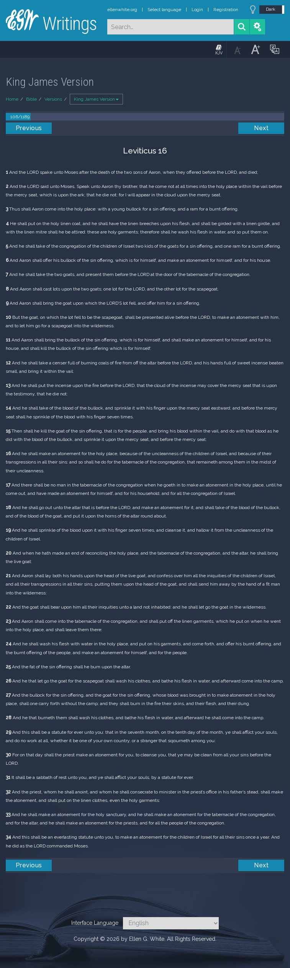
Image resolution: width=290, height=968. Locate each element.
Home (12, 99)
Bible (31, 99)
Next (261, 128)
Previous (29, 128)
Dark (270, 9)
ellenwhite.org (122, 9)
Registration (225, 9)
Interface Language (94, 923)
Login (197, 9)
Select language (164, 9)
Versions (53, 99)
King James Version (96, 99)
